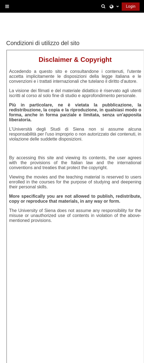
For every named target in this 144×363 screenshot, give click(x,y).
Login (130, 6)
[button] (104, 6)
